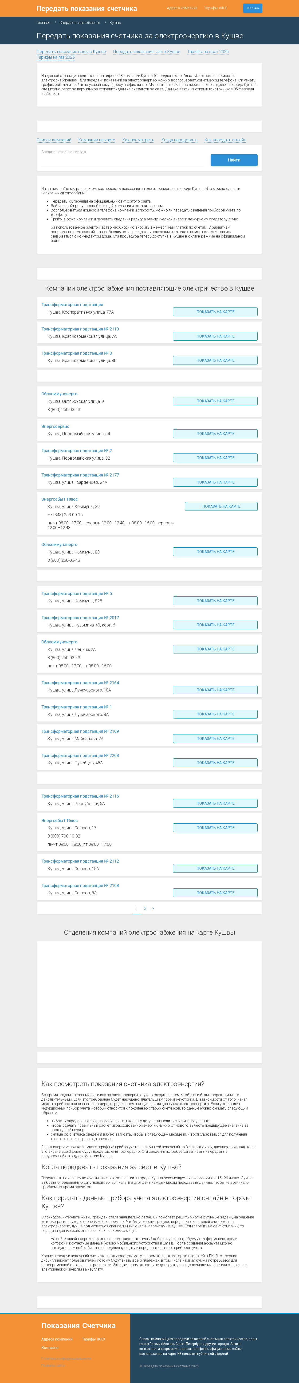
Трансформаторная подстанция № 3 (76, 353)
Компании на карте (96, 139)
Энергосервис (55, 426)
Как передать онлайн (225, 139)
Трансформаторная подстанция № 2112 (80, 861)
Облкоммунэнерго (59, 393)
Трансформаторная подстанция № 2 (76, 450)
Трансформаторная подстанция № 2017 (80, 617)
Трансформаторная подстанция (72, 304)
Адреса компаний (182, 8)
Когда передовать (179, 139)
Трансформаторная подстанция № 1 (76, 706)
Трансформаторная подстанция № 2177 (80, 475)
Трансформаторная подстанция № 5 (76, 593)
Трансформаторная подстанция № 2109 (80, 731)
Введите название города (63, 152)
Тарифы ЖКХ (215, 8)
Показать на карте (215, 312)
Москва (253, 8)
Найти (234, 160)
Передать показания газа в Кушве (146, 51)
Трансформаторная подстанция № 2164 (80, 682)
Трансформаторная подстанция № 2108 (80, 885)
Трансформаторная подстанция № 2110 (80, 329)
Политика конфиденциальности (66, 1358)
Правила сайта (52, 1365)
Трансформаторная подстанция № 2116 (80, 796)
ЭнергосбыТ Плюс (59, 499)
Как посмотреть (138, 139)
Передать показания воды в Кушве (71, 51)
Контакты (50, 1347)
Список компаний (54, 139)
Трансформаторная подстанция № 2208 (80, 755)
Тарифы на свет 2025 (208, 51)
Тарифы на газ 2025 (56, 57)
